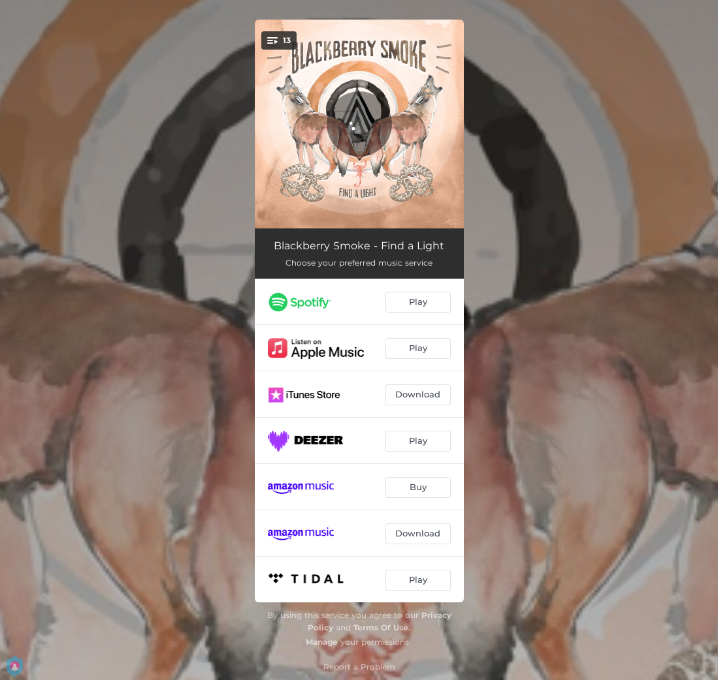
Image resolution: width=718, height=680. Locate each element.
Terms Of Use (380, 627)
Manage (322, 642)
